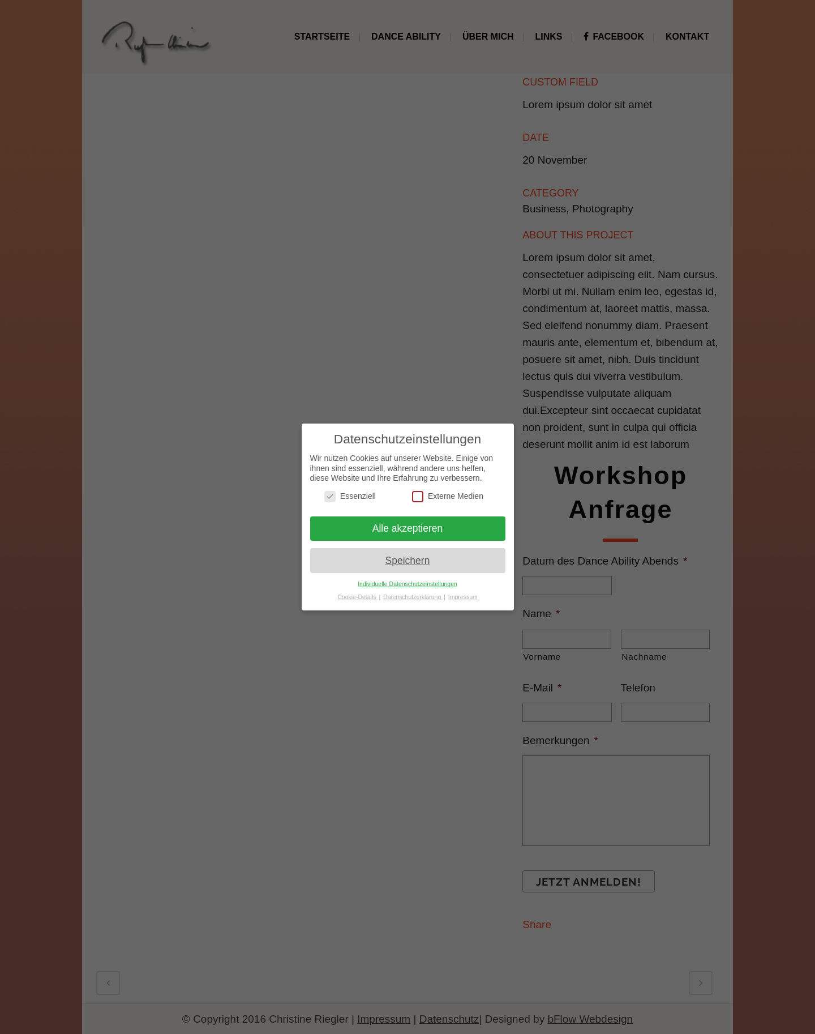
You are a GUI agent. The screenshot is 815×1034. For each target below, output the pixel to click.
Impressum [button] (463, 596)
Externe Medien (447, 496)
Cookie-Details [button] (357, 596)
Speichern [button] (407, 560)
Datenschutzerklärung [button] (413, 596)
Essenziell (350, 496)
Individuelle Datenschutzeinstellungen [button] (407, 583)
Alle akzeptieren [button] (407, 528)
